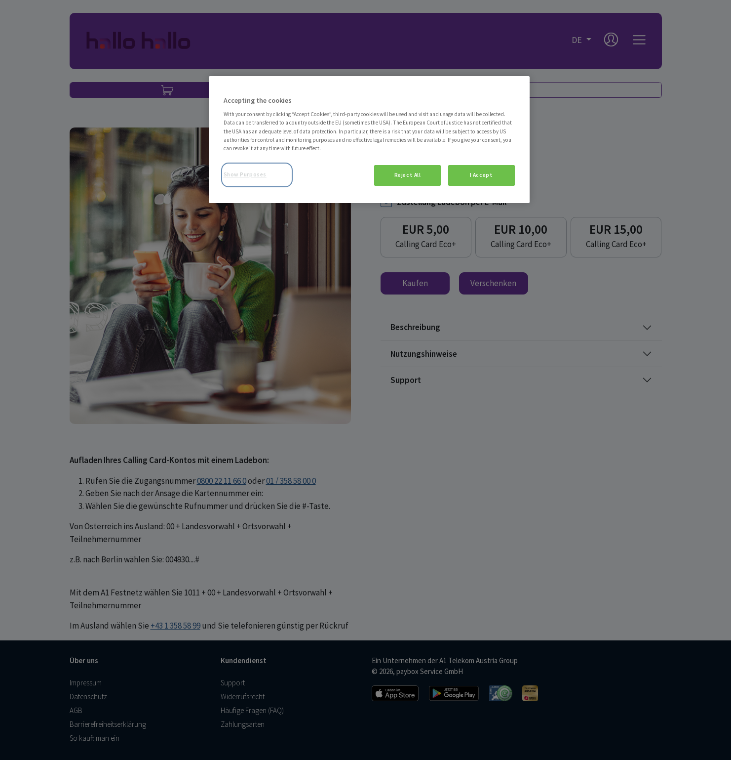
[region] (369, 139)
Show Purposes (245, 174)
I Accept (481, 174)
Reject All (407, 174)
